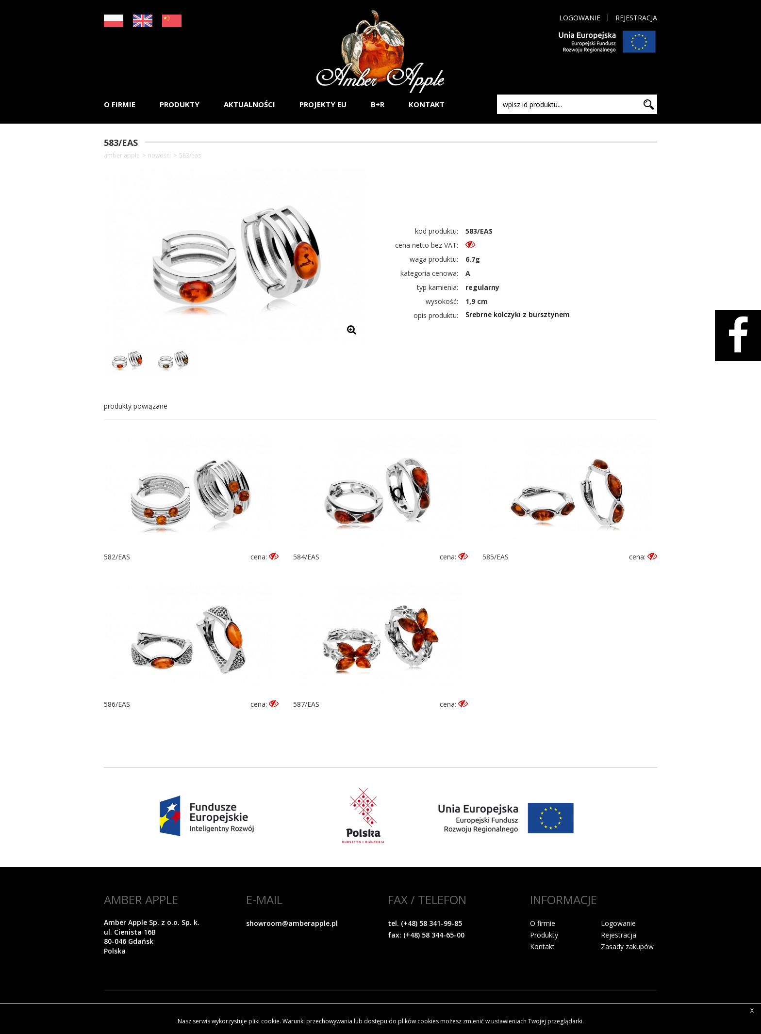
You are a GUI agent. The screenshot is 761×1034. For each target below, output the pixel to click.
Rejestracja (636, 18)
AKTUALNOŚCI (249, 104)
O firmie (542, 923)
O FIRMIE (119, 104)
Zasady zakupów (627, 946)
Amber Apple (122, 156)
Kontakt (542, 946)
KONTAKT (427, 104)
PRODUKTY (179, 104)
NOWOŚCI (159, 156)
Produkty (544, 934)
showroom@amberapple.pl (292, 923)
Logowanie (579, 18)
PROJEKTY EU (323, 104)
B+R (377, 104)
